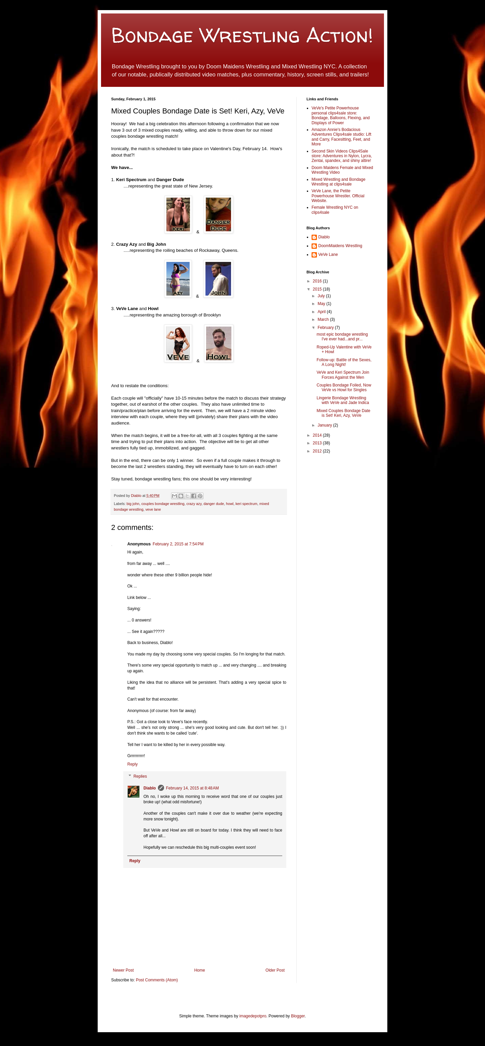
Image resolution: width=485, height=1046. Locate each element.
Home (199, 970)
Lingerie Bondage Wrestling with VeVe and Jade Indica (343, 400)
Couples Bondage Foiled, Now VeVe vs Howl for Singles (344, 387)
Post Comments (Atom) (157, 980)
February (326, 327)
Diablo (136, 496)
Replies (140, 776)
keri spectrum (246, 504)
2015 (318, 289)
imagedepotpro (252, 1016)
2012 (318, 451)
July (322, 296)
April (322, 311)
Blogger (298, 1016)
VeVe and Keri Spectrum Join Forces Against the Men (343, 374)
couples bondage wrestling (163, 504)
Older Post (275, 970)
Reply (132, 764)
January (325, 425)
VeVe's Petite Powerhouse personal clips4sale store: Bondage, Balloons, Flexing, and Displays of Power (341, 115)
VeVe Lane (328, 254)
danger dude (213, 504)
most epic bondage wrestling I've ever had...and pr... (342, 336)
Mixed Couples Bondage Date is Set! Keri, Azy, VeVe (343, 413)
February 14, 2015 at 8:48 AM (192, 788)
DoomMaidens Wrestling (340, 245)
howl (229, 504)
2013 (318, 443)
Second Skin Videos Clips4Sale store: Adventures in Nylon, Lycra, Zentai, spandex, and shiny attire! (342, 156)
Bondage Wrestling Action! (242, 35)
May (322, 303)
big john (133, 504)
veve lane (153, 509)
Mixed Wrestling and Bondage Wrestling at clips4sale (338, 182)
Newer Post (123, 970)
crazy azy (194, 504)
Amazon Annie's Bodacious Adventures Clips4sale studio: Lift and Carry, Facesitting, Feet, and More (341, 136)
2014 (318, 435)
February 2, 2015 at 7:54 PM (178, 544)
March (324, 319)
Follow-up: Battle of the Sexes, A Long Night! (344, 362)
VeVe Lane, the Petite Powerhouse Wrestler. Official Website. (338, 196)
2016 (318, 281)
